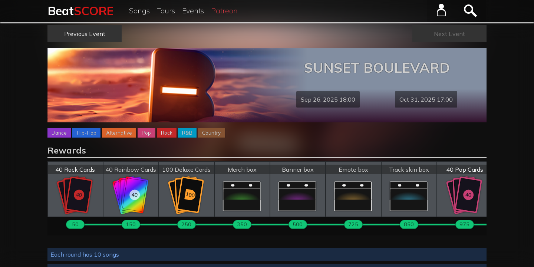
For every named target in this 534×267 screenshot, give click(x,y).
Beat (80, 10)
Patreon (224, 10)
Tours (166, 10)
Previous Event (84, 33)
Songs (139, 10)
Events (193, 10)
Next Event (449, 33)
